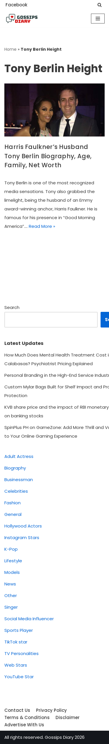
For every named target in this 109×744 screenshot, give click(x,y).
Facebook (16, 5)
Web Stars (15, 665)
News (10, 584)
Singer (11, 607)
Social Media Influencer (29, 619)
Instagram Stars (21, 537)
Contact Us (17, 710)
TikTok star (15, 642)
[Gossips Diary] (21, 18)
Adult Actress (18, 456)
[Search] (99, 5)
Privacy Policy (51, 710)
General (13, 514)
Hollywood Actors (23, 526)
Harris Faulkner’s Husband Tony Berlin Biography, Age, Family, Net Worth (48, 156)
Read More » (42, 226)
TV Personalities (21, 653)
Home (10, 49)
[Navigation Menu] (98, 18)
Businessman (18, 479)
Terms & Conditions (27, 717)
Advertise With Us (24, 725)
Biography (15, 468)
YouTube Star (19, 677)
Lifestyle (13, 561)
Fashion (12, 503)
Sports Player (18, 630)
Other (10, 595)
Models (12, 572)
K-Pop (11, 549)
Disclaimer (68, 717)
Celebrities (16, 491)
